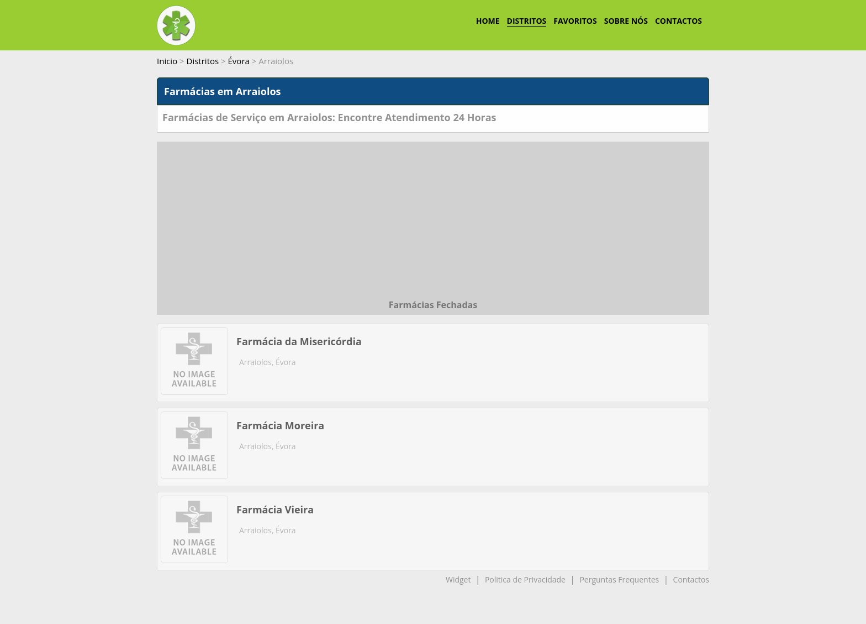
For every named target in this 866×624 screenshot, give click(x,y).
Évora (239, 60)
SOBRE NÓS (626, 20)
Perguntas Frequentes (619, 579)
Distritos (203, 60)
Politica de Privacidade (525, 579)
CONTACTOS (678, 20)
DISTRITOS (527, 20)
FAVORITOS (574, 20)
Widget (458, 579)
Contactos (691, 579)
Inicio (167, 60)
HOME (488, 20)
